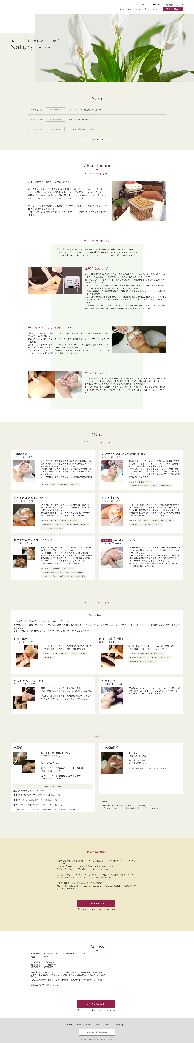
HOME (69, 1024)
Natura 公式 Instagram (98, 1032)
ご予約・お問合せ (172, 9)
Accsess (156, 9)
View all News (97, 139)
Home (121, 9)
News (130, 9)
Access (108, 1024)
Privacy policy (121, 1024)
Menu (146, 9)
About (138, 9)
